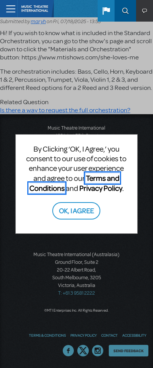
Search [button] (125, 11)
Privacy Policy (100, 188)
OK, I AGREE (76, 210)
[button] (106, 11)
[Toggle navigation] (8, 8)
